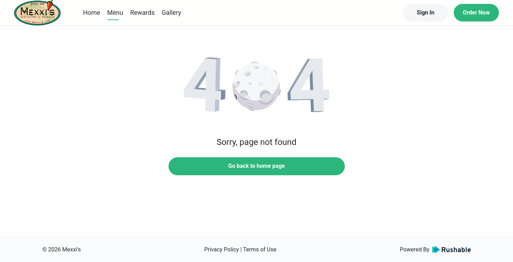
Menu (115, 12)
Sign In (425, 12)
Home (91, 12)
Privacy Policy (221, 249)
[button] (257, 84)
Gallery (171, 12)
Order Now (476, 12)
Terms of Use (259, 249)
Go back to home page (256, 166)
